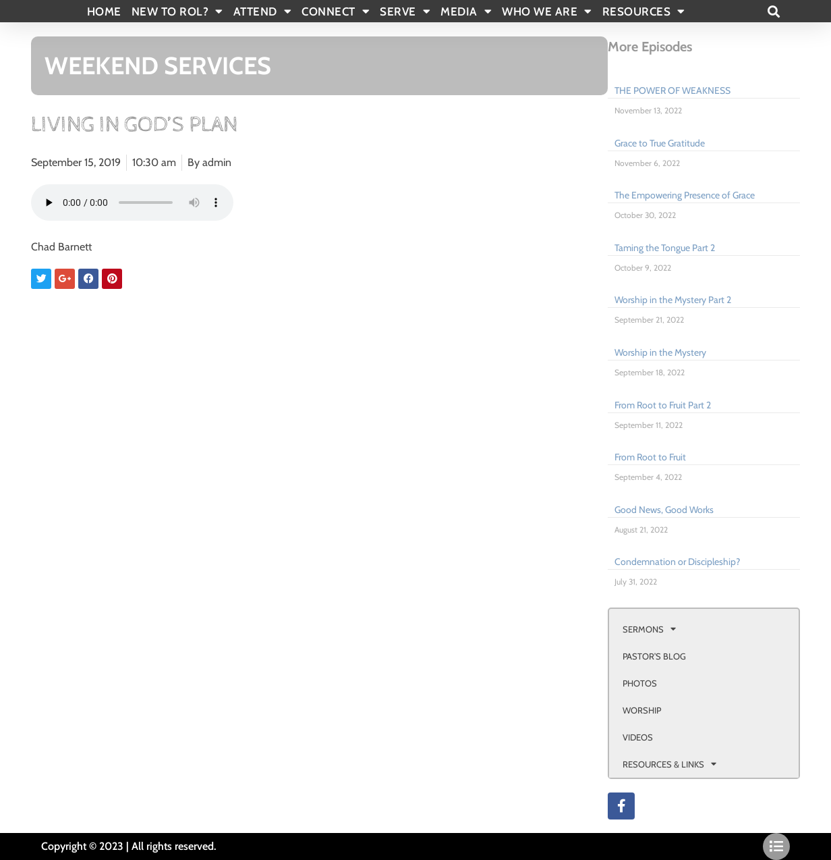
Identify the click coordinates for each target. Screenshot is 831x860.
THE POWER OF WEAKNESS (672, 90)
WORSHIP (642, 710)
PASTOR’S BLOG (654, 656)
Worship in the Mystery (660, 352)
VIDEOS (638, 737)
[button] (773, 11)
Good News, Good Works (664, 510)
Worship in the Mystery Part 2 (672, 300)
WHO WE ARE (547, 11)
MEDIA (466, 11)
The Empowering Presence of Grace (684, 195)
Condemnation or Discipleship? (677, 562)
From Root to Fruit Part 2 (662, 405)
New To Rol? (177, 11)
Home (104, 11)
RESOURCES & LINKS (669, 764)
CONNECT (336, 11)
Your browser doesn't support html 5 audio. (132, 202)
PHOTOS (640, 683)
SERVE (405, 11)
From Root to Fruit (650, 457)
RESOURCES (643, 11)
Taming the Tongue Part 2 (664, 248)
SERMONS (649, 629)
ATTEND (262, 11)
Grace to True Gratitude (659, 143)
